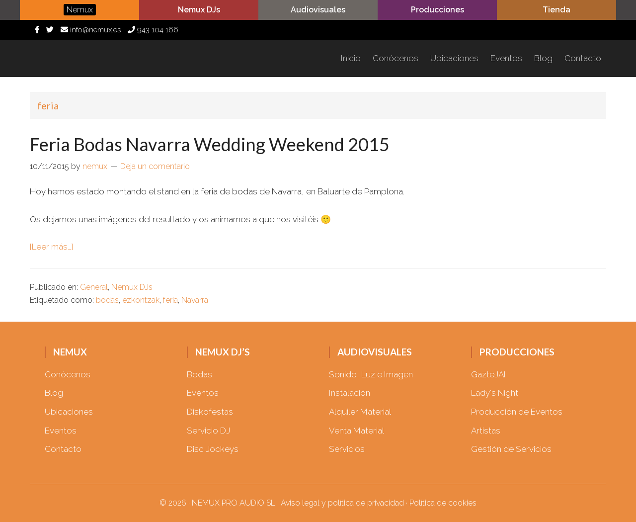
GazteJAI (488, 374)
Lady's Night (494, 393)
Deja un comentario (155, 166)
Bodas (199, 374)
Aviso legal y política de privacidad (342, 503)
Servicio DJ (208, 430)
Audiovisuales (318, 9)
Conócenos (67, 374)
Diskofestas (210, 412)
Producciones (437, 9)
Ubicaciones (69, 412)
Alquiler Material (360, 412)
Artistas (485, 430)
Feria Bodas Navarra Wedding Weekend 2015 (210, 144)
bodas (107, 300)
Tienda (556, 9)
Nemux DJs (132, 287)
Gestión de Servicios (511, 449)
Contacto (63, 449)
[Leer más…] (51, 247)
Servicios (347, 449)
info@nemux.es (91, 29)
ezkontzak (140, 300)
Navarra (194, 300)
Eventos (61, 430)
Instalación (349, 393)
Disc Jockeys (212, 449)
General (94, 287)
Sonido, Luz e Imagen (371, 374)
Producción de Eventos (516, 412)
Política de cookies (443, 503)
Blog (54, 393)
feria (170, 300)
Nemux (89, 58)
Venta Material (356, 430)
